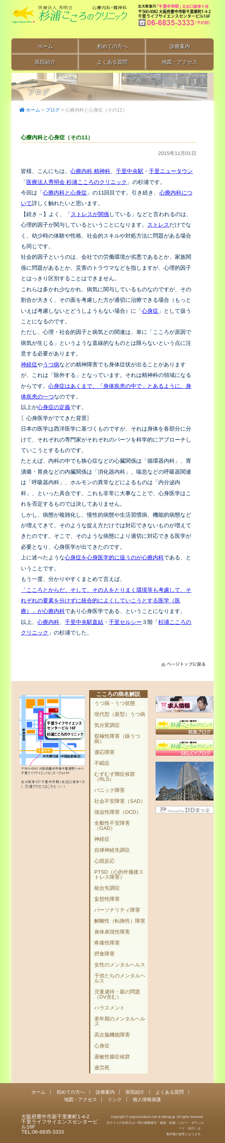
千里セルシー (125, 622)
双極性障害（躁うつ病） (117, 738)
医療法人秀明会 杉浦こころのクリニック (76, 182)
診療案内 (180, 46)
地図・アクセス (180, 62)
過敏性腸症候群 (112, 1057)
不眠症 (102, 763)
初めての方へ (112, 46)
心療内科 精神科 (90, 171)
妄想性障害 (107, 899)
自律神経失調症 (112, 850)
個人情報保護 (147, 1099)
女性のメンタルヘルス (119, 965)
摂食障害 (104, 954)
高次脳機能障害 (112, 1035)
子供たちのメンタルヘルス (119, 978)
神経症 (29, 364)
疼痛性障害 (107, 943)
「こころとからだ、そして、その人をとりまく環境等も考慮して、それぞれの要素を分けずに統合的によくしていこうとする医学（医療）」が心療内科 (106, 601)
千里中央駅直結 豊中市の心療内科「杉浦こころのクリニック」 (69, 19)
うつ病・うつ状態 (114, 703)
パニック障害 (109, 790)
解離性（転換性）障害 (119, 921)
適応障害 (104, 752)
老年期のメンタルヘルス (119, 1021)
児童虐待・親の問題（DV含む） (117, 994)
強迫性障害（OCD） (117, 812)
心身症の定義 (53, 407)
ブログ (53, 110)
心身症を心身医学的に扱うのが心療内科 (114, 557)
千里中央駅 (129, 171)
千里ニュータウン (171, 171)
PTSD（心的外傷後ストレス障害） (119, 874)
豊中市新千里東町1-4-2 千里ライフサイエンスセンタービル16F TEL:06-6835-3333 (175, 19)
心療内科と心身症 (65, 192)
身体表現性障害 (112, 932)
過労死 (102, 1068)
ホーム (45, 46)
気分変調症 (107, 725)
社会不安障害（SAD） (120, 801)
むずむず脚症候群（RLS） (114, 776)
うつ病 (51, 364)
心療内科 (48, 622)
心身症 (150, 311)
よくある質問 (112, 62)
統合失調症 (107, 888)
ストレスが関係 (90, 214)
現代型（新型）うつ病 (119, 714)
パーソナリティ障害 (117, 910)
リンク (115, 1099)
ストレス (158, 225)
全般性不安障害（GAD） (112, 825)
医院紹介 (45, 62)
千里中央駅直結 (84, 622)
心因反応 (104, 861)
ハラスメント (109, 1008)
